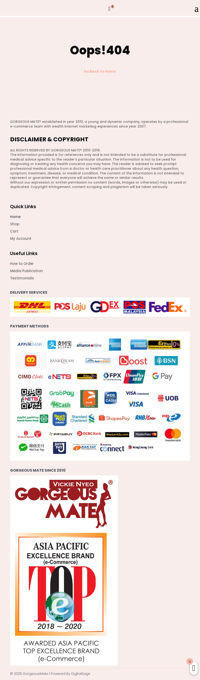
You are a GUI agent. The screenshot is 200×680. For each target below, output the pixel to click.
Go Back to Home (100, 71)
